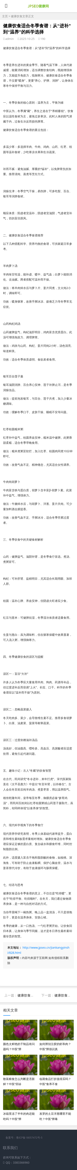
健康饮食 (16, 16)
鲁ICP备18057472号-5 (29, 1137)
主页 (5, 16)
